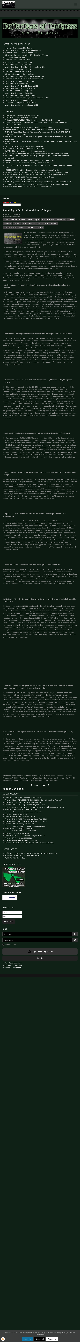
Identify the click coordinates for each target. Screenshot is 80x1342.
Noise (30, 220)
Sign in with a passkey (40, 951)
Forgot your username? (13, 965)
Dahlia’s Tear (61, 220)
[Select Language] (12, 204)
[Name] (12, 912)
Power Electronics (48, 220)
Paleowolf (17, 223)
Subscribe (8, 921)
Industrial (22, 220)
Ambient (14, 220)
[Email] (12, 916)
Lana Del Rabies (42, 223)
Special (6, 220)
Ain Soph (54, 223)
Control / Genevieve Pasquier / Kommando (18, 227)
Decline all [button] (40, 1339)
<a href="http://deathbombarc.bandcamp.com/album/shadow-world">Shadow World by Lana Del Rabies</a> (41, 589)
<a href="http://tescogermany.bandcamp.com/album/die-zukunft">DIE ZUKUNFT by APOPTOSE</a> (41, 555)
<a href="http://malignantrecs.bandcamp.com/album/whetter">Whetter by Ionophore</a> (41, 424)
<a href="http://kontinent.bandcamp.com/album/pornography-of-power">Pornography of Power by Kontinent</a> (41, 370)
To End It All (39, 227)
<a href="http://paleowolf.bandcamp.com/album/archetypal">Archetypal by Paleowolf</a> (41, 463)
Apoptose (31, 223)
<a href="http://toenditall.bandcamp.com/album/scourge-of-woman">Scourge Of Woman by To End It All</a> (41, 766)
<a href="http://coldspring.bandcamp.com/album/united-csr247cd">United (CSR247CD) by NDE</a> (41, 504)
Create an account (13, 968)
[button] (4, 789)
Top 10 (36, 220)
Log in (40, 958)
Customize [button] (52, 1339)
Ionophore (7, 223)
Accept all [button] (27, 1339)
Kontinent (71, 220)
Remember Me (10, 944)
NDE (24, 223)
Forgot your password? (13, 963)
